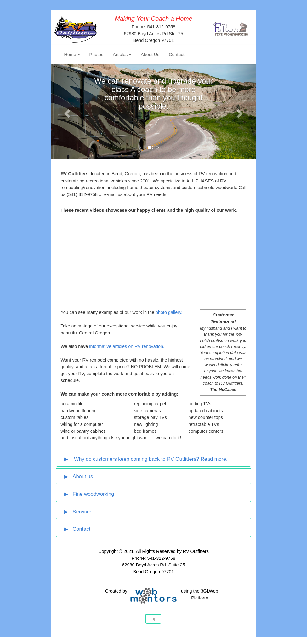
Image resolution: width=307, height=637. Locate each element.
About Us (150, 54)
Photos (96, 54)
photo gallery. (169, 312)
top (153, 618)
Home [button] (70, 54)
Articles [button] (120, 54)
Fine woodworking (93, 494)
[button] (66, 111)
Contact (177, 54)
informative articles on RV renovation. (126, 346)
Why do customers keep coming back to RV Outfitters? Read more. (150, 459)
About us (83, 476)
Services (83, 511)
